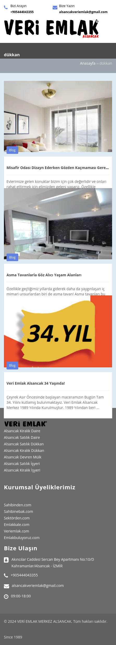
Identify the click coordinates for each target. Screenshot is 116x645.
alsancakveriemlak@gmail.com (83, 12)
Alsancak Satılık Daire (22, 437)
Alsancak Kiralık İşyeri (22, 470)
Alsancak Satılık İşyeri (22, 463)
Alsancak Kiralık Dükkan (24, 450)
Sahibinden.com (17, 504)
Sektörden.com (17, 517)
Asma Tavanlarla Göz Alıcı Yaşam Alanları (44, 274)
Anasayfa (87, 63)
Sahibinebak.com (18, 511)
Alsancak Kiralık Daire (22, 430)
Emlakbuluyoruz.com (22, 537)
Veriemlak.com (16, 531)
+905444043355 (22, 12)
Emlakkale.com (16, 524)
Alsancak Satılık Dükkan (24, 443)
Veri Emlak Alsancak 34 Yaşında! (36, 383)
